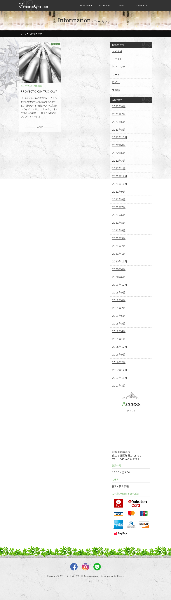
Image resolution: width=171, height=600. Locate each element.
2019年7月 (118, 308)
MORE (39, 127)
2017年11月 (119, 378)
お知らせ (117, 51)
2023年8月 (118, 106)
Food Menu (86, 5)
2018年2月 (118, 362)
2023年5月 (118, 129)
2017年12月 (119, 370)
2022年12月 (119, 137)
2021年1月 (118, 254)
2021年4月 (118, 230)
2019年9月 (118, 292)
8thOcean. (119, 576)
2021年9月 (118, 192)
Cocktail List (142, 5)
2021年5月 (118, 223)
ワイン (55, 44)
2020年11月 (119, 261)
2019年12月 (119, 285)
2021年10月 (119, 184)
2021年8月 (118, 199)
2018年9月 (118, 354)
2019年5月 (118, 323)
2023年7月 (118, 114)
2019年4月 (118, 331)
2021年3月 (118, 238)
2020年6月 (118, 277)
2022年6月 (118, 153)
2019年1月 (118, 339)
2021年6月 (118, 215)
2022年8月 (118, 145)
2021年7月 (118, 207)
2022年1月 (118, 168)
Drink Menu (105, 5)
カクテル (117, 59)
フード (116, 74)
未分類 (116, 90)
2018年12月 (119, 347)
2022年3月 (118, 161)
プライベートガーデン (70, 576)
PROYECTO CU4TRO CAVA (39, 91)
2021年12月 (119, 176)
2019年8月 (118, 300)
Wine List (123, 5)
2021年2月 (118, 246)
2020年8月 (118, 269)
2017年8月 (118, 385)
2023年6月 (118, 122)
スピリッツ (118, 67)
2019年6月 (118, 316)
